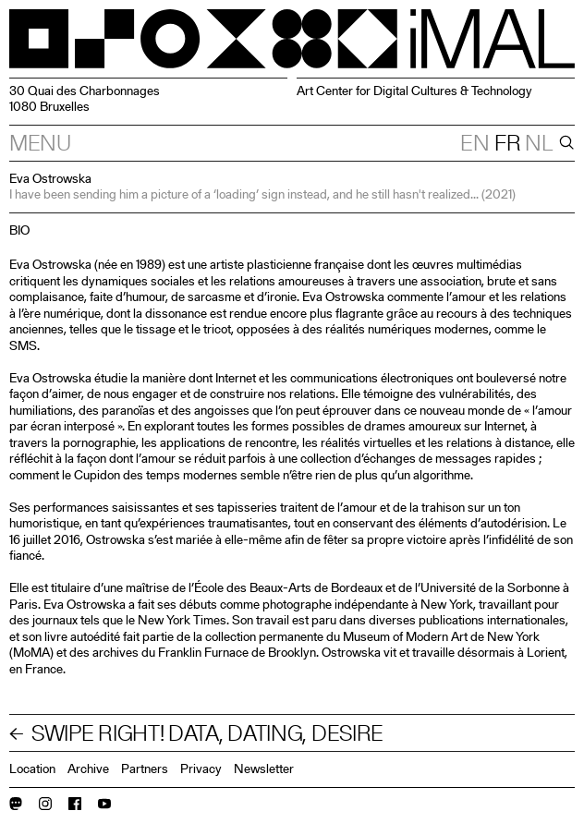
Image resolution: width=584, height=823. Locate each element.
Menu (40, 142)
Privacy (201, 768)
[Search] (564, 143)
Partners (144, 768)
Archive (88, 768)
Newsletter (264, 768)
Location (32, 768)
